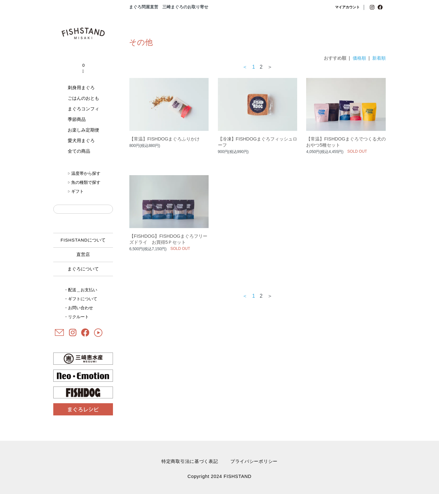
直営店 (83, 254)
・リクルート (76, 316)
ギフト (76, 191)
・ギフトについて (80, 298)
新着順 (379, 58)
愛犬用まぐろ (81, 140)
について (83, 240)
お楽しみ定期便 (83, 129)
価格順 (359, 58)
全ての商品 (79, 151)
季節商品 (77, 119)
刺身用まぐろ (81, 87)
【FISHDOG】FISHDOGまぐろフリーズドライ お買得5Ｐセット (168, 239)
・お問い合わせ (78, 307)
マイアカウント (347, 7)
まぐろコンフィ (83, 108)
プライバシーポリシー (254, 461)
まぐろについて (83, 269)
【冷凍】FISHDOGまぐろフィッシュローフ (257, 142)
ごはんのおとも (83, 98)
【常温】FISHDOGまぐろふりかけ (164, 138)
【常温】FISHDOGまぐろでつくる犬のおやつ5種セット (346, 142)
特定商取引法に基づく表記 (189, 461)
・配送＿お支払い (80, 289)
